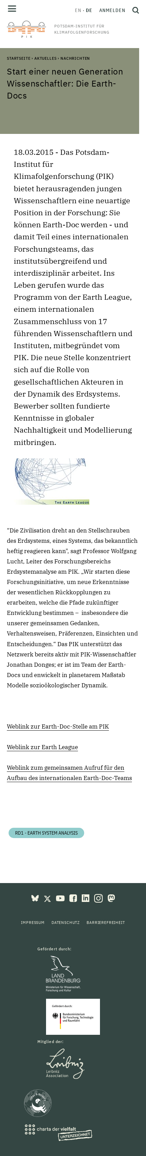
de (89, 10)
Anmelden (112, 10)
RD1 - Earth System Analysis (46, 833)
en (78, 10)
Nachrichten (75, 58)
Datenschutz (66, 922)
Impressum (33, 922)
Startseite (18, 58)
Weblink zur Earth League (42, 747)
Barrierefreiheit (106, 922)
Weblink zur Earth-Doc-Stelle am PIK (58, 726)
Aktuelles (45, 58)
